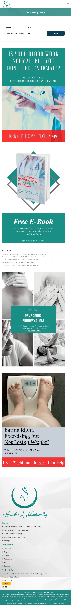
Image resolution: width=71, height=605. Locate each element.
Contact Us (6, 583)
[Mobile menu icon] (68, 4)
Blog (5, 562)
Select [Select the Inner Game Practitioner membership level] (55, 33)
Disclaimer (7, 566)
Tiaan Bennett (8, 548)
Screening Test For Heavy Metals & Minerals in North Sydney (22, 526)
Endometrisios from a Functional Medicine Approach (18, 262)
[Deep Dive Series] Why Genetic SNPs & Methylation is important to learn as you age (28, 257)
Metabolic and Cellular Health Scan (14, 537)
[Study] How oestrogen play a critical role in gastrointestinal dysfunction (24, 254)
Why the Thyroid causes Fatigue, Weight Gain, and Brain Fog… (21, 265)
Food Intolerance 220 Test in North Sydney (17, 530)
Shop (5, 552)
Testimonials (8, 559)
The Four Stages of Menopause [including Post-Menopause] (20, 259)
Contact (6, 555)
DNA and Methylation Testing (13, 533)
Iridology (7, 540)
